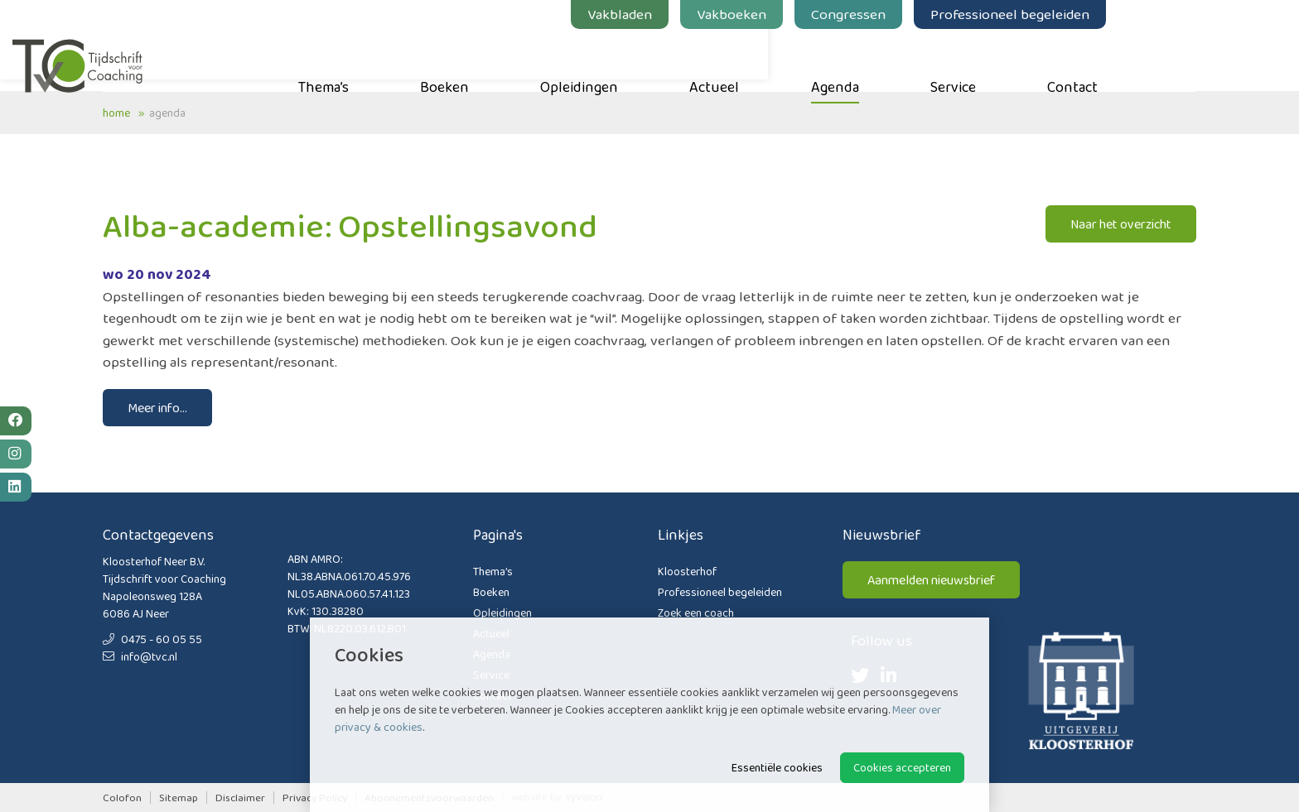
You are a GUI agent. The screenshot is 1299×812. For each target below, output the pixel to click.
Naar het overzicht (1120, 223)
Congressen (938, 14)
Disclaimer (240, 797)
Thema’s (414, 59)
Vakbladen (710, 14)
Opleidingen (669, 59)
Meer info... (157, 407)
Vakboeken (822, 14)
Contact (1162, 59)
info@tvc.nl (140, 656)
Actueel (804, 59)
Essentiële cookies (777, 767)
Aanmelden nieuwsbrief (931, 579)
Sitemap (178, 797)
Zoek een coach (696, 612)
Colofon (122, 797)
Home (116, 112)
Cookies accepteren (902, 767)
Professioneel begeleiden (1100, 14)
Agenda (925, 59)
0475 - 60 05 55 (152, 639)
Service (1043, 59)
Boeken (534, 59)
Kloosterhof (687, 571)
